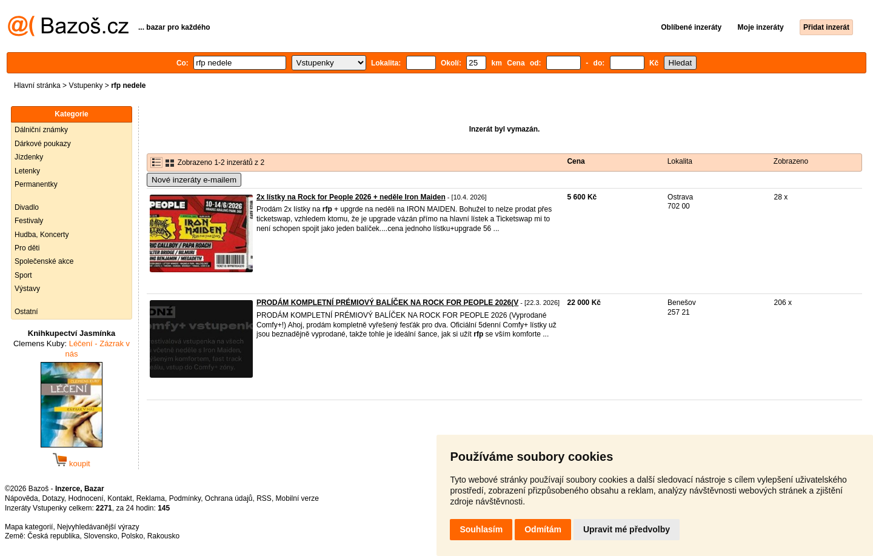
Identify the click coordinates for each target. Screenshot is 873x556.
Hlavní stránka (37, 85)
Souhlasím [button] (481, 529)
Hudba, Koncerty (42, 234)
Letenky (27, 171)
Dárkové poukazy (43, 143)
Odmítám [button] (542, 529)
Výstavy (27, 288)
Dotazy (53, 498)
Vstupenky (85, 85)
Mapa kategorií (29, 527)
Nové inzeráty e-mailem (194, 179)
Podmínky (185, 498)
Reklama (150, 498)
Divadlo (27, 207)
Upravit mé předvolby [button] (626, 529)
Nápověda (21, 498)
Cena (575, 161)
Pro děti (27, 248)
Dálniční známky (41, 130)
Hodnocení (86, 498)
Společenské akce (44, 261)
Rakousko (163, 536)
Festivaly (29, 220)
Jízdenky (29, 157)
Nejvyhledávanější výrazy (98, 527)
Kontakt (119, 498)
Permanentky (36, 184)
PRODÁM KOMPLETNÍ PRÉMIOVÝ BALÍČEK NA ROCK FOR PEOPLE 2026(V (387, 302)
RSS (264, 498)
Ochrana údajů (229, 498)
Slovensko (100, 536)
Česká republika (53, 536)
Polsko (132, 536)
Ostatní (26, 311)
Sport (23, 275)
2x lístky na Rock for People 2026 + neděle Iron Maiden (351, 197)
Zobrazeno (791, 161)
